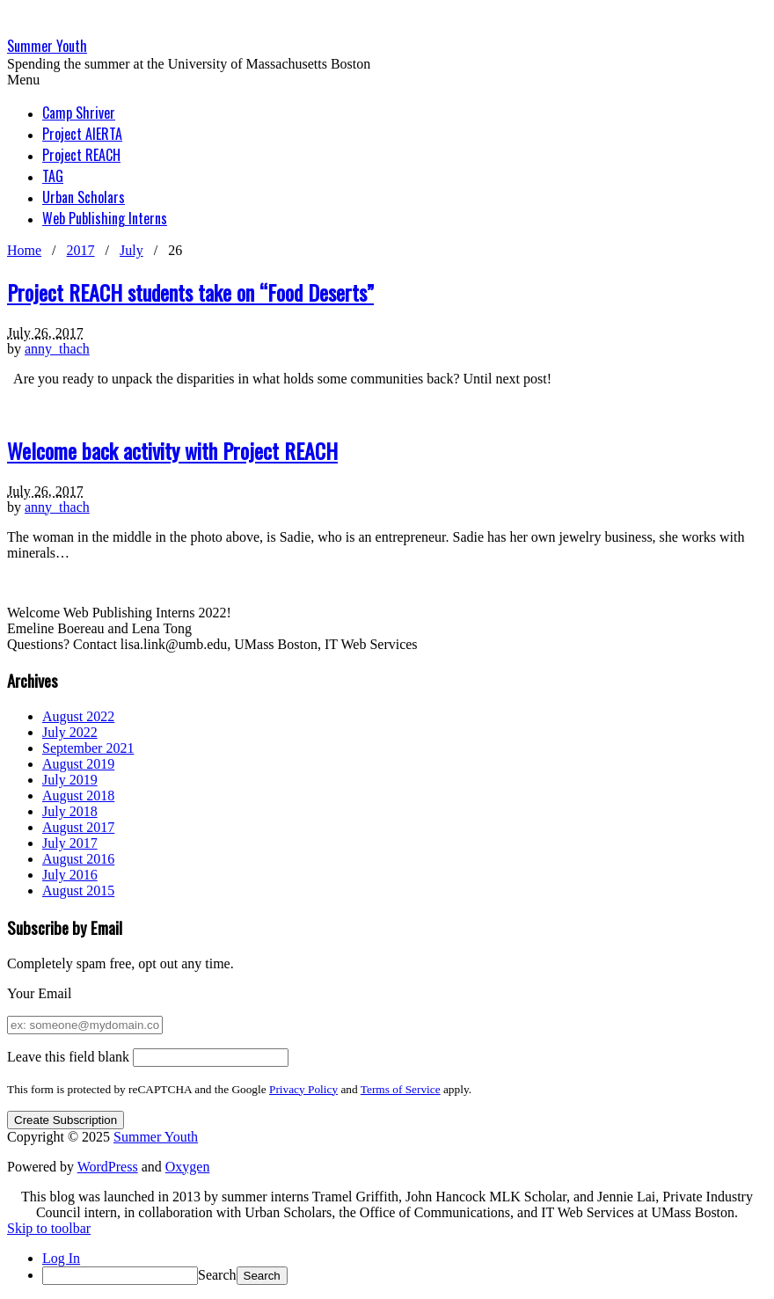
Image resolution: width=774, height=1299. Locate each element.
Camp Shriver (78, 112)
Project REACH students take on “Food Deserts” (190, 292)
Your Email (39, 993)
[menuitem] (404, 1275)
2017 (81, 250)
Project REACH (81, 154)
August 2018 (78, 795)
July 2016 (70, 874)
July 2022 (70, 732)
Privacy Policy (303, 1089)
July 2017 (70, 843)
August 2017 (78, 827)
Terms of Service (401, 1089)
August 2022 (78, 716)
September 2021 (88, 748)
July (131, 250)
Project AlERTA (82, 133)
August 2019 (78, 763)
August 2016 (78, 858)
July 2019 (70, 779)
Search (217, 1274)
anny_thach (57, 348)
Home (24, 250)
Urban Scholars (83, 197)
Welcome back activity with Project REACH (172, 450)
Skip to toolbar (49, 1228)
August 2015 (78, 890)
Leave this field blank (68, 1056)
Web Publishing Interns (104, 218)
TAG (52, 175)
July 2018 (70, 811)
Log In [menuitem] (61, 1258)
